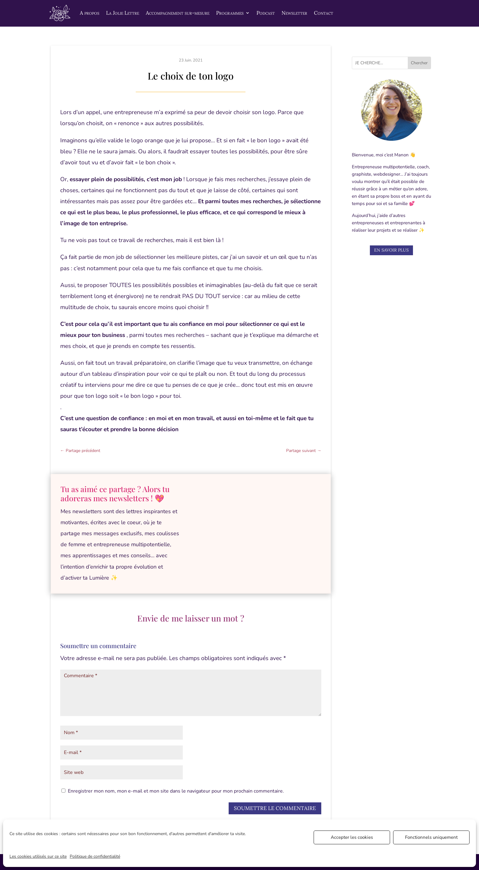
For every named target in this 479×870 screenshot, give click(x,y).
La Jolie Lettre (122, 12)
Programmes (230, 12)
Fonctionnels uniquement (431, 837)
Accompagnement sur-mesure (177, 12)
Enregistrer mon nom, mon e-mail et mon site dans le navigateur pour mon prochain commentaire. (176, 791)
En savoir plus (391, 250)
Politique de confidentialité (95, 856)
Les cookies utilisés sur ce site (38, 856)
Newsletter (294, 12)
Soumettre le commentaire (275, 808)
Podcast (265, 12)
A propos (89, 12)
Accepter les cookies (352, 837)
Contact (323, 12)
